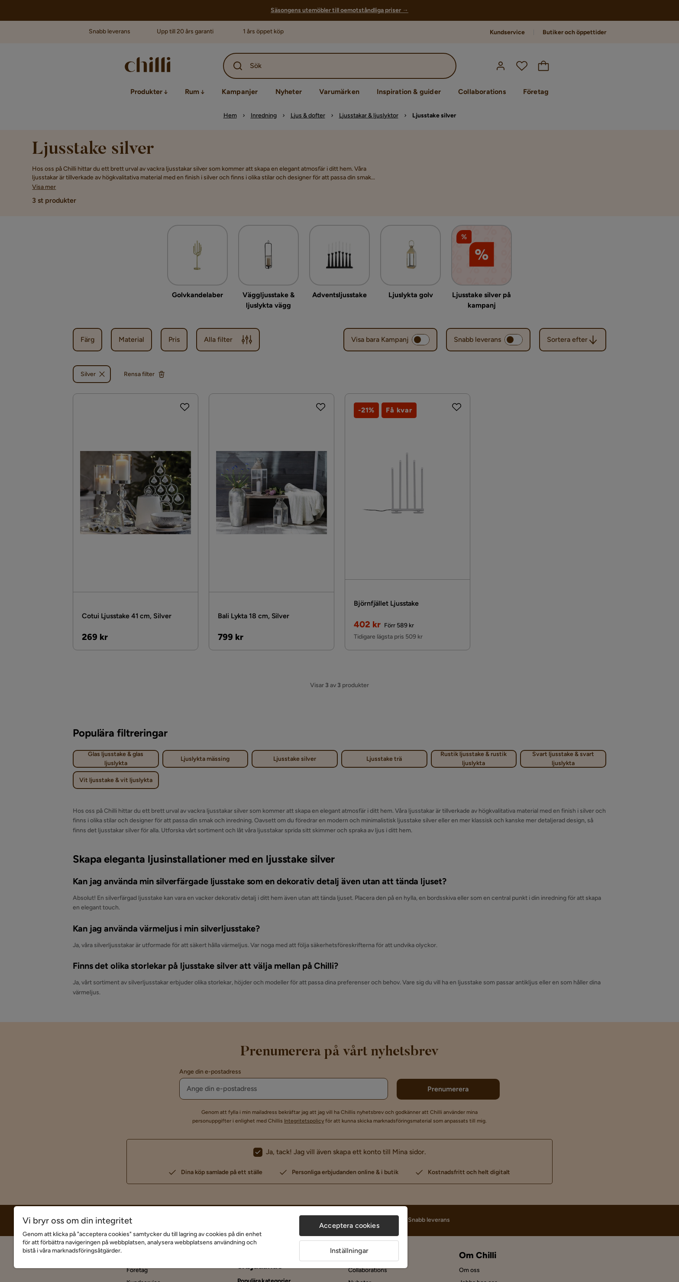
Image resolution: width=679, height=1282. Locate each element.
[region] (210, 1237)
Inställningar (349, 1250)
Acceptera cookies (349, 1225)
